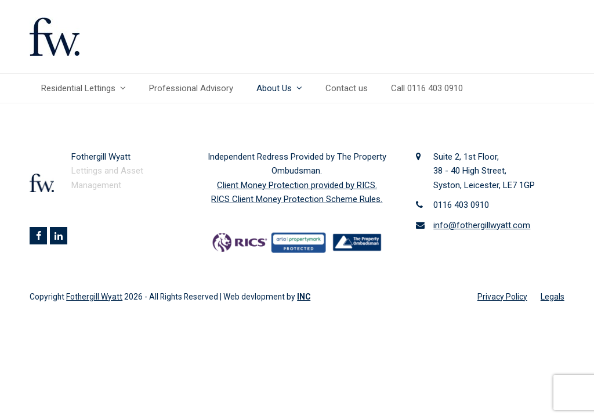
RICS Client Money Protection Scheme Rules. (296, 199)
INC (303, 296)
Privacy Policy (502, 296)
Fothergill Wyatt (94, 296)
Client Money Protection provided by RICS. (297, 185)
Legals (552, 296)
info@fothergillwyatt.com (481, 225)
